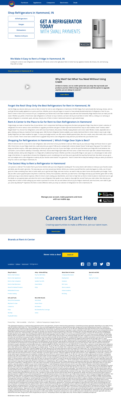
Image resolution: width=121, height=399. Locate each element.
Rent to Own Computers (14, 281)
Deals (90, 275)
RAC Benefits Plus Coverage (42, 309)
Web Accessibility (21, 322)
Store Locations (66, 287)
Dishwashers (21, 30)
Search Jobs (56, 231)
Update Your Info (39, 281)
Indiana (18, 264)
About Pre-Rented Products (15, 287)
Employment (65, 278)
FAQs (36, 287)
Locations (11, 264)
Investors (64, 281)
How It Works (38, 284)
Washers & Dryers (21, 36)
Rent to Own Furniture (13, 275)
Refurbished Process (13, 290)
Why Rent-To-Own (12, 303)
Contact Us (11, 306)
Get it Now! (38, 300)
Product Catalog (12, 293)
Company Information (68, 275)
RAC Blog (64, 293)
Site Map (10, 313)
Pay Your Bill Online (40, 275)
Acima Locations (66, 290)
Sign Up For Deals (93, 278)
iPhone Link (106, 201)
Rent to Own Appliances (14, 278)
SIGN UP (70, 255)
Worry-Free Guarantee (14, 300)
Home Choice (38, 303)
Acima (36, 313)
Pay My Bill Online (12, 316)
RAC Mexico (38, 306)
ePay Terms (31, 322)
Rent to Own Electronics (14, 284)
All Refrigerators (21, 19)
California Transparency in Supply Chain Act (48, 322)
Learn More (64, 94)
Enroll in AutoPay (39, 278)
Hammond (25, 264)
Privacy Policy (11, 322)
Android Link (106, 195)
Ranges (21, 24)
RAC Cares (64, 284)
